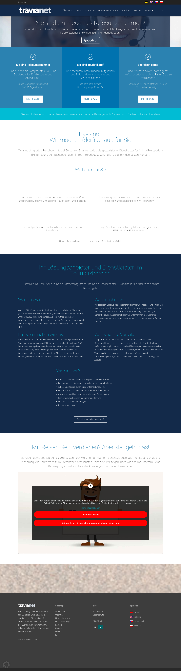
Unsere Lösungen (107, 10)
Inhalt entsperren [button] (90, 514)
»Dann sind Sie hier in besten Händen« (136, 114)
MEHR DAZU (33, 99)
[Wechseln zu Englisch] (151, 3)
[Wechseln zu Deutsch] (137, 612)
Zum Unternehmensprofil (90, 419)
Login (160, 10)
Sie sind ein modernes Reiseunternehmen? (90, 23)
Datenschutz (98, 614)
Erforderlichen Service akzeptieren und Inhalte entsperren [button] (90, 523)
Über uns (67, 10)
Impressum (98, 611)
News (148, 10)
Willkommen (60, 611)
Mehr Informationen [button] (90, 508)
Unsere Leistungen (85, 10)
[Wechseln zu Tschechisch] (156, 3)
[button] (6, 665)
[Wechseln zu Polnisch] (161, 3)
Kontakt (138, 10)
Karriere (126, 10)
